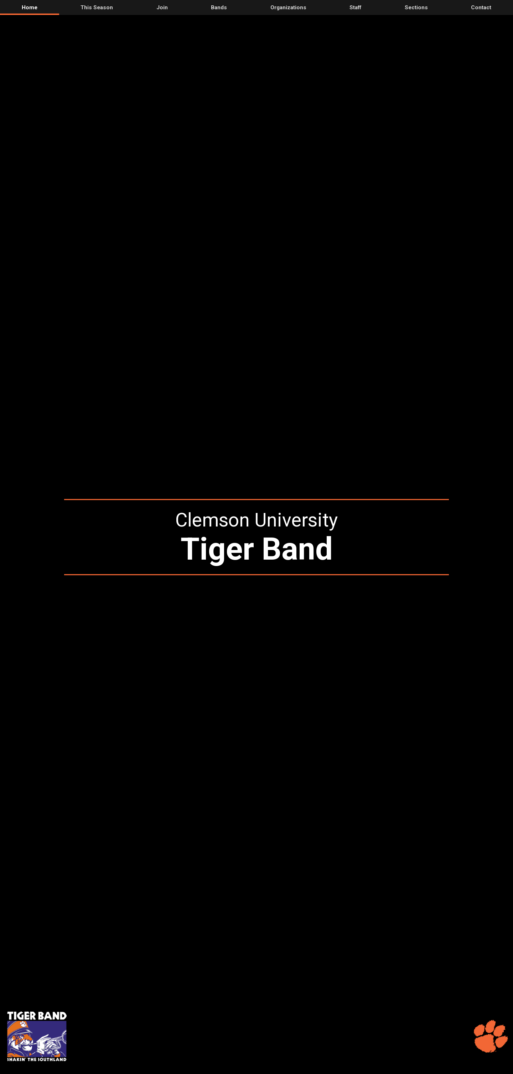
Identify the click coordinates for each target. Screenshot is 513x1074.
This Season (97, 7)
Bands (219, 7)
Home (29, 7)
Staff (355, 7)
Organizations (288, 7)
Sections (416, 7)
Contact (481, 7)
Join (162, 7)
